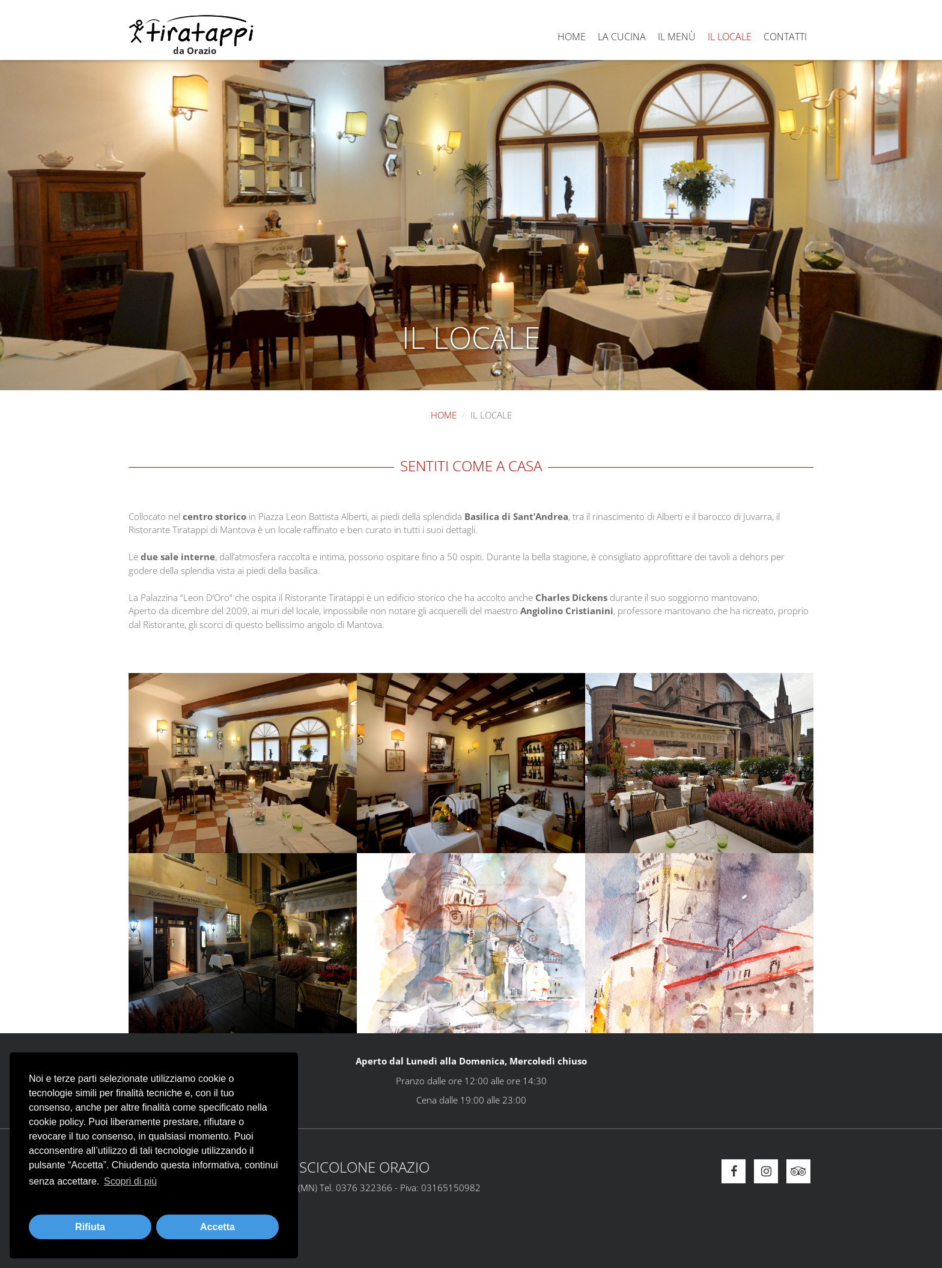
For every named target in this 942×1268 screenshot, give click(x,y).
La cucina (622, 36)
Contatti (785, 36)
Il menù (677, 36)
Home (572, 36)
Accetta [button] (217, 1227)
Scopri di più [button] (130, 1181)
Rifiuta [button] (90, 1227)
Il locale (730, 36)
